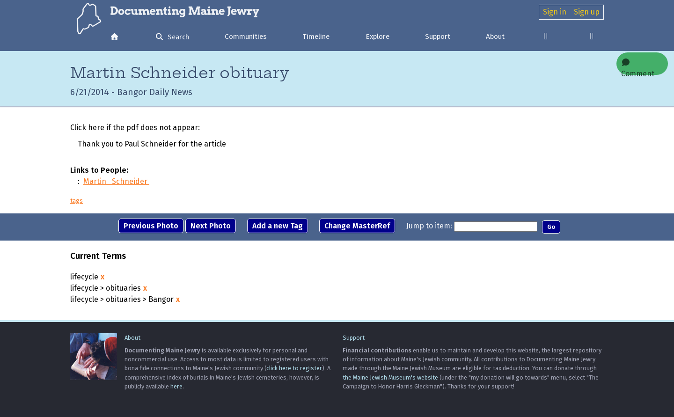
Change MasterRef (357, 225)
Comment (637, 67)
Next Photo (210, 225)
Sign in (554, 11)
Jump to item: (429, 225)
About (495, 36)
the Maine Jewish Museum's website (390, 377)
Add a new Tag (277, 225)
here (176, 386)
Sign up (587, 11)
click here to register (294, 368)
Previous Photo (151, 225)
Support (437, 36)
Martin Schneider (116, 181)
